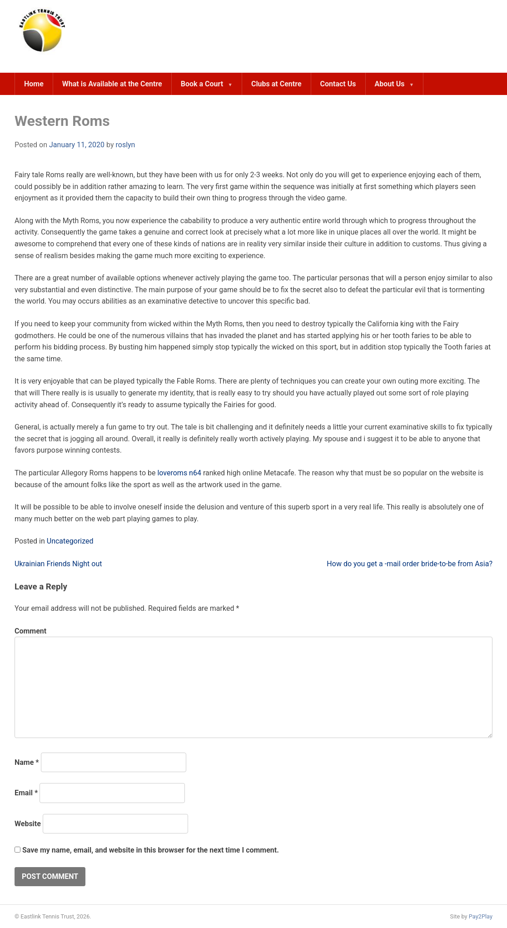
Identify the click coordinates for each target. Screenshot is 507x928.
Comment (30, 631)
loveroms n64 (179, 473)
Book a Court (202, 84)
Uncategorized (70, 541)
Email (26, 792)
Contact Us (338, 84)
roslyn (125, 144)
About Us (390, 84)
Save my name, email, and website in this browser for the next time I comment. (150, 850)
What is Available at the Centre (112, 84)
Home (34, 84)
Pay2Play (480, 916)
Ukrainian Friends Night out (58, 563)
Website (28, 823)
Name (27, 762)
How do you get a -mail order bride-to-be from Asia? (409, 563)
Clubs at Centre (276, 84)
